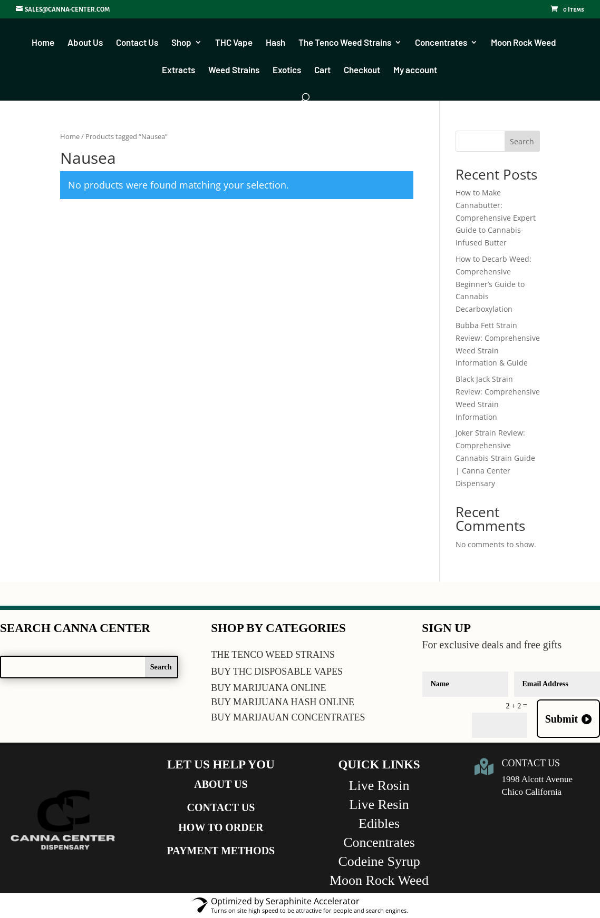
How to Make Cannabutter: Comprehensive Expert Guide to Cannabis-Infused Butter (496, 218)
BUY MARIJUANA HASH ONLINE (282, 702)
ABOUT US (220, 785)
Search (522, 142)
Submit (561, 719)
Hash (275, 42)
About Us (85, 42)
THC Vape (234, 42)
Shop (181, 42)
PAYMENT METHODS (221, 851)
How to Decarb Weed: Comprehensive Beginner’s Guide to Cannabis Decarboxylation (493, 284)
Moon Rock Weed (523, 42)
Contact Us (137, 42)
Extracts (178, 70)
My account (415, 70)
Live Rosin (379, 786)
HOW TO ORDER (220, 828)
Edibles (379, 824)
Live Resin (379, 805)
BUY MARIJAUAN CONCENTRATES (288, 718)
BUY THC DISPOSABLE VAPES (277, 672)
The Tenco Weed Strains (344, 42)
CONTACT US (221, 808)
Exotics (287, 70)
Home (43, 42)
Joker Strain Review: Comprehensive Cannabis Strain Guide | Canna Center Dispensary (495, 458)
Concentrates (441, 42)
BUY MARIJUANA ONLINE (268, 688)
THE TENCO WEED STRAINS (273, 655)
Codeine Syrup (379, 862)
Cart (322, 70)
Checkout (362, 70)
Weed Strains (233, 70)
